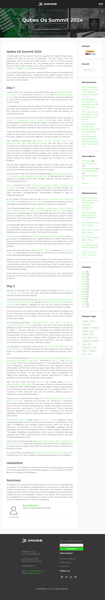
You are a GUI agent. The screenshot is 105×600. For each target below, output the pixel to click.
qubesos (90, 337)
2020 (84, 287)
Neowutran (48, 346)
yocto (84, 344)
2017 (84, 294)
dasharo (85, 331)
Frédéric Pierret (43, 250)
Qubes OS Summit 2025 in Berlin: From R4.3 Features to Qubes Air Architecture (90, 203)
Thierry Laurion (59, 211)
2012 (84, 306)
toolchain (95, 341)
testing (85, 351)
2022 (84, 282)
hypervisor (93, 351)
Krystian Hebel (90, 168)
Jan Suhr (40, 382)
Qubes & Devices (48, 420)
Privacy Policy (65, 562)
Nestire (9, 185)
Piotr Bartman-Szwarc (16, 420)
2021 (84, 284)
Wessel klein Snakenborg (54, 302)
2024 (84, 277)
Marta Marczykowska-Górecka (34, 143)
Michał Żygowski (13, 236)
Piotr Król (45, 95)
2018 (84, 292)
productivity (86, 341)
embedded (86, 328)
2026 (84, 272)
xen (96, 337)
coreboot (85, 321)
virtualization (87, 347)
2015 (84, 299)
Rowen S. (56, 360)
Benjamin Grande (35, 202)
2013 (84, 304)
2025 (84, 274)
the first (14, 68)
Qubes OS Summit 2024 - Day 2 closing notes (54, 453)
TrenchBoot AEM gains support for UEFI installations (89, 215)
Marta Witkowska (30, 505)
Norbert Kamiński (90, 176)
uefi (92, 334)
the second (26, 68)
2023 (84, 279)
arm (90, 344)
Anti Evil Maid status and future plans (48, 236)
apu (94, 347)
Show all (85, 183)
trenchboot (95, 328)
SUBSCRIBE (71, 549)
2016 (84, 297)
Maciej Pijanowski (91, 171)
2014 (84, 302)
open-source (86, 324)
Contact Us (64, 566)
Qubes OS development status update (25, 120)
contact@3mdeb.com (36, 571)
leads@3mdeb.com (34, 573)
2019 (84, 289)
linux (92, 321)
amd (91, 331)
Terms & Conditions (67, 559)
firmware (85, 334)
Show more (86, 354)
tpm (84, 337)
